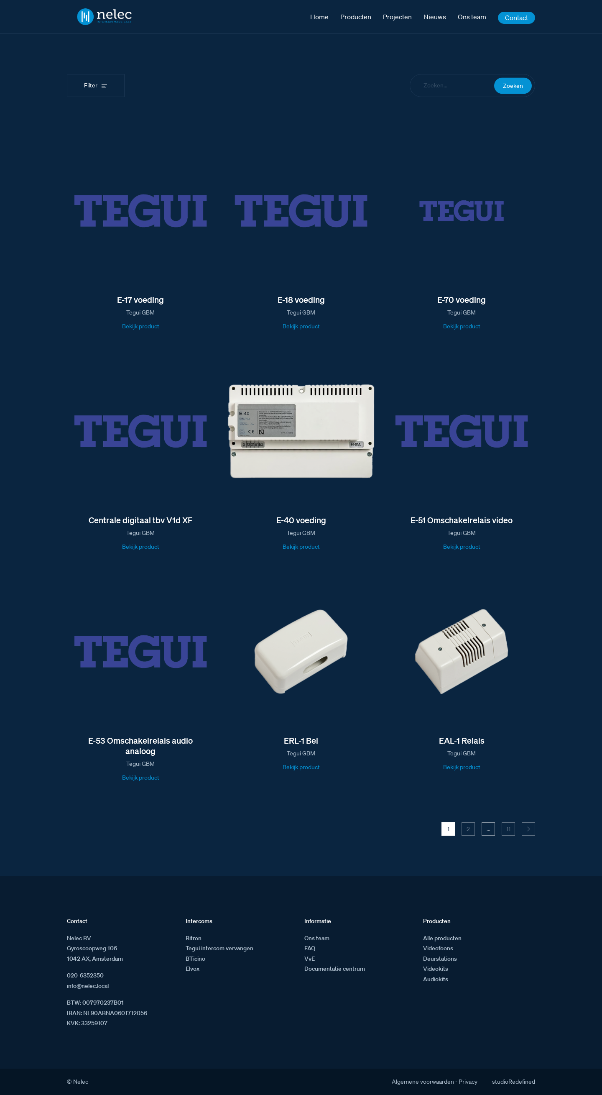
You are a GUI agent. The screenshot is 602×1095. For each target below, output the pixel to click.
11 (508, 829)
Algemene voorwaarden (423, 1081)
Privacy (468, 1081)
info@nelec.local (88, 986)
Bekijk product (140, 326)
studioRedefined (513, 1081)
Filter (90, 85)
